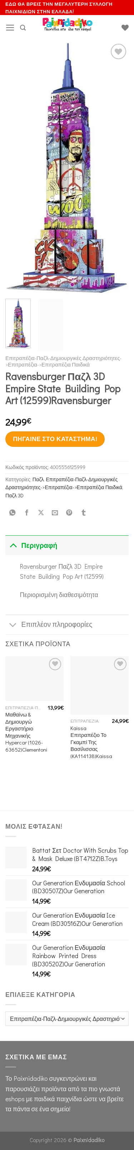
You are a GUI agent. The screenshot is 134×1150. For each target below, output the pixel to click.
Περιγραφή (31, 545)
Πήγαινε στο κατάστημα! (55, 439)
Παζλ (38, 479)
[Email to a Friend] (55, 513)
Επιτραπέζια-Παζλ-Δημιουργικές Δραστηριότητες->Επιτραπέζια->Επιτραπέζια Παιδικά (63, 361)
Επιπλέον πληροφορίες (48, 625)
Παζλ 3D (14, 495)
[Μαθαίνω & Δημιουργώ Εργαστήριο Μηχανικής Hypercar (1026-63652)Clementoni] (34, 678)
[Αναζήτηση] (23, 28)
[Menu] (10, 27)
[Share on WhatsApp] (12, 513)
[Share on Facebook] (26, 513)
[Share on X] (40, 513)
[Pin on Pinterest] (69, 513)
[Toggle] (13, 545)
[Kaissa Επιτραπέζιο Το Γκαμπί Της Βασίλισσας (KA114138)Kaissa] (99, 685)
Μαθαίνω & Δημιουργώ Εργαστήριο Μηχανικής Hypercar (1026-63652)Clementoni (26, 732)
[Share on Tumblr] (83, 513)
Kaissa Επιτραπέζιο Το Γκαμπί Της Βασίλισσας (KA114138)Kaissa (91, 742)
